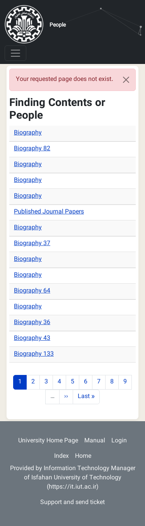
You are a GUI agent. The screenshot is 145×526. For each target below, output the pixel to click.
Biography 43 (32, 338)
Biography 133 (34, 354)
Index (61, 456)
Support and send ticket (72, 503)
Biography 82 (32, 149)
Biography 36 (32, 323)
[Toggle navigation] (15, 53)
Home (83, 456)
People (57, 25)
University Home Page (48, 441)
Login (119, 441)
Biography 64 (32, 291)
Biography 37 (32, 244)
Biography (28, 133)
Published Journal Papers (49, 212)
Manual (94, 441)
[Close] (126, 80)
